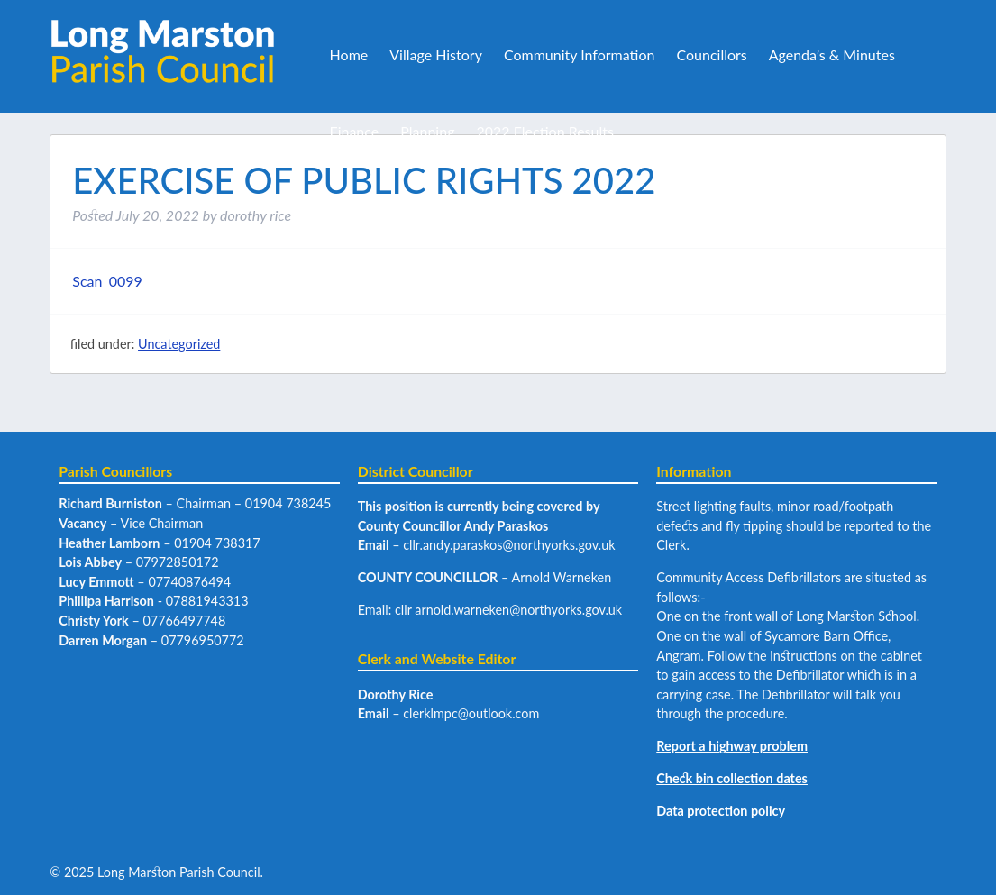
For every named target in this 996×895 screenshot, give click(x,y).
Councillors (711, 54)
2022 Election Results (544, 131)
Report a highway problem (732, 745)
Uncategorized (179, 344)
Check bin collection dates (732, 778)
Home (349, 54)
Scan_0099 (107, 280)
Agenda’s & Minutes (832, 54)
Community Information (579, 54)
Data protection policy (720, 810)
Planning (427, 131)
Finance (354, 131)
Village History (435, 54)
